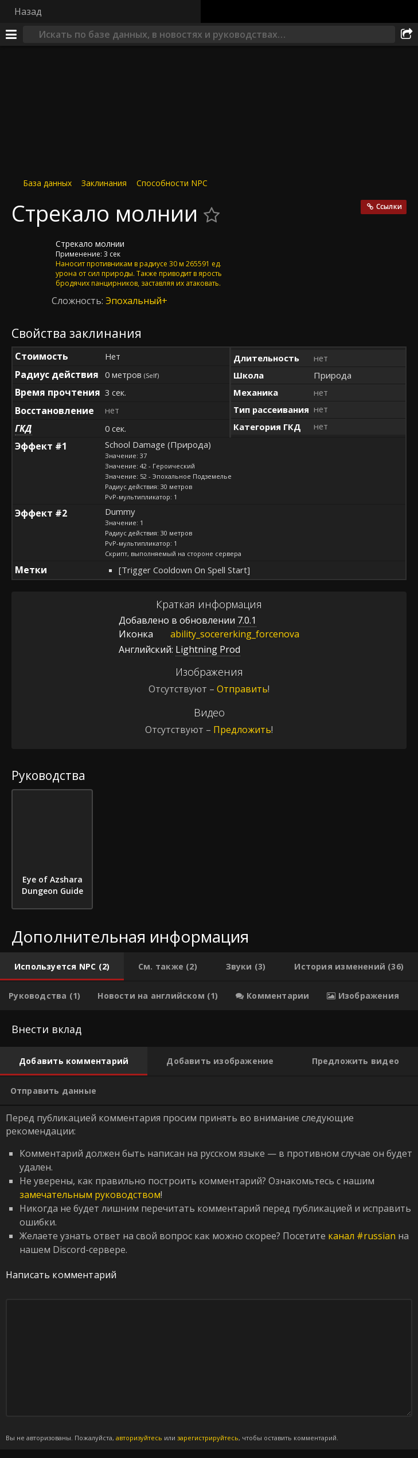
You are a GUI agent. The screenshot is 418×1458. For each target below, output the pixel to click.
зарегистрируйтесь (208, 1437)
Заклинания (104, 183)
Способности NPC (172, 183)
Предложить (242, 729)
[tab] (62, 966)
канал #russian (362, 1236)
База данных (47, 183)
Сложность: (79, 300)
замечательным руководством (90, 1194)
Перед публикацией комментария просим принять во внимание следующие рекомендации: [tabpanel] (209, 1277)
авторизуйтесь (139, 1437)
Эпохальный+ (136, 300)
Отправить (242, 689)
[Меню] (11, 34)
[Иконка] (31, 252)
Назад (28, 11)
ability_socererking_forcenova (226, 634)
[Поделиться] (406, 34)
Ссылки (389, 206)
